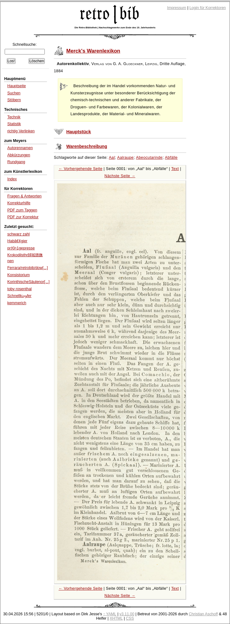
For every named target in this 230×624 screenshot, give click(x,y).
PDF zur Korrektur (23, 217)
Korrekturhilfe (18, 203)
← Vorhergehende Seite (81, 169)
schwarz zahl (18, 234)
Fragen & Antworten (24, 196)
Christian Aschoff (203, 614)
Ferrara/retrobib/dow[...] (27, 268)
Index (12, 179)
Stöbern (14, 100)
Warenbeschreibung (86, 146)
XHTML (116, 618)
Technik (13, 117)
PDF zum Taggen (22, 210)
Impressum (176, 8)
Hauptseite (16, 86)
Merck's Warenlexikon (93, 51)
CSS (130, 618)
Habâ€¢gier (17, 241)
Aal (112, 157)
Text (175, 169)
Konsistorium (18, 275)
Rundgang (16, 162)
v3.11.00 (126, 614)
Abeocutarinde (149, 157)
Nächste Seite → (119, 176)
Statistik (14, 124)
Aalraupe (125, 157)
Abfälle (171, 157)
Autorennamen (20, 148)
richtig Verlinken (20, 131)
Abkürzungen (18, 155)
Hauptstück (78, 131)
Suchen (13, 93)
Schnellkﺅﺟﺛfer (19, 296)
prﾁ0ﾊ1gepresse (20, 248)
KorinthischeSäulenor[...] (28, 282)
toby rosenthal (19, 289)
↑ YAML (110, 614)
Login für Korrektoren (207, 8)
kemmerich (16, 303)
